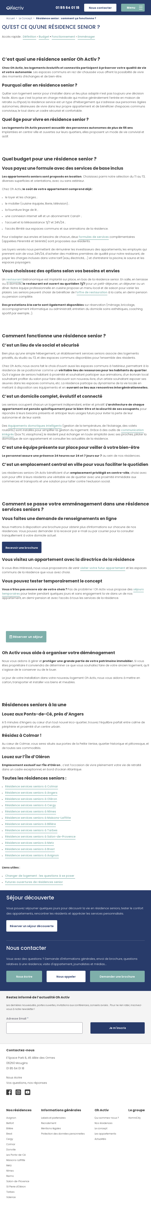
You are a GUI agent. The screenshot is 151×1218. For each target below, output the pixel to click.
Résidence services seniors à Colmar (31, 786)
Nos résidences (103, 1123)
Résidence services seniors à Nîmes (30, 811)
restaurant (14, 279)
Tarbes (10, 1192)
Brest (9, 1133)
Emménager (86, 37)
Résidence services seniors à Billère (30, 824)
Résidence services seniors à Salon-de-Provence (40, 837)
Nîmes (10, 1170)
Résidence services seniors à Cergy (30, 805)
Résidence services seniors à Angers (31, 793)
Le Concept (25, 18)
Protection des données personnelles (63, 1133)
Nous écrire (14, 1077)
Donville (11, 1149)
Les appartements (105, 1133)
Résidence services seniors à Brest (30, 849)
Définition (29, 37)
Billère (9, 1128)
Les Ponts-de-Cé (16, 1154)
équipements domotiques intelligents (35, 426)
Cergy (9, 1139)
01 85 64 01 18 (67, 7)
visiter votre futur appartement (102, 568)
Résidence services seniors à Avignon (32, 855)
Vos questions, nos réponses (26, 1083)
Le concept (101, 1128)
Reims (10, 1176)
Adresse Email (17, 1019)
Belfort (10, 1123)
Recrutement (48, 1123)
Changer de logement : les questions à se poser (40, 876)
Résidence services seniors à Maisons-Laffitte (38, 818)
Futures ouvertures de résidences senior (34, 882)
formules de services (94, 237)
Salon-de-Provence (17, 1181)
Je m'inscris (117, 1028)
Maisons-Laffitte (15, 1160)
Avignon (11, 1117)
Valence (11, 1197)
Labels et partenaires (53, 1117)
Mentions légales (51, 1128)
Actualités (100, 1139)
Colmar (10, 1144)
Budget (44, 37)
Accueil (10, 18)
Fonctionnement (63, 37)
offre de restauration (92, 292)
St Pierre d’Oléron (16, 1186)
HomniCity (134, 1117)
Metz (9, 1165)
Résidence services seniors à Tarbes (31, 830)
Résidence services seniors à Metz (29, 843)
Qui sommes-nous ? (107, 1117)
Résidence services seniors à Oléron (31, 799)
